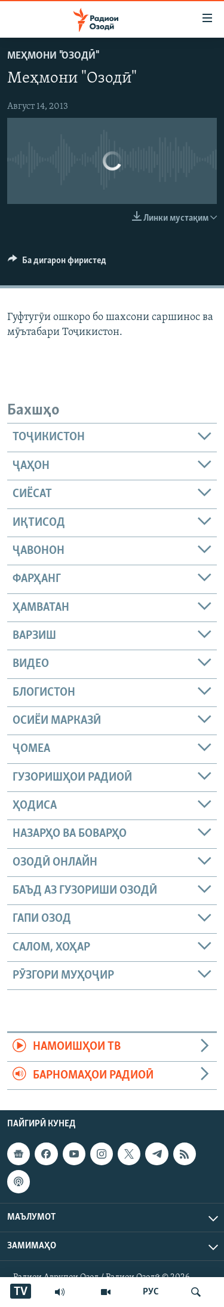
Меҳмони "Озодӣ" (52, 56)
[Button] (57, 263)
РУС (151, 1292)
